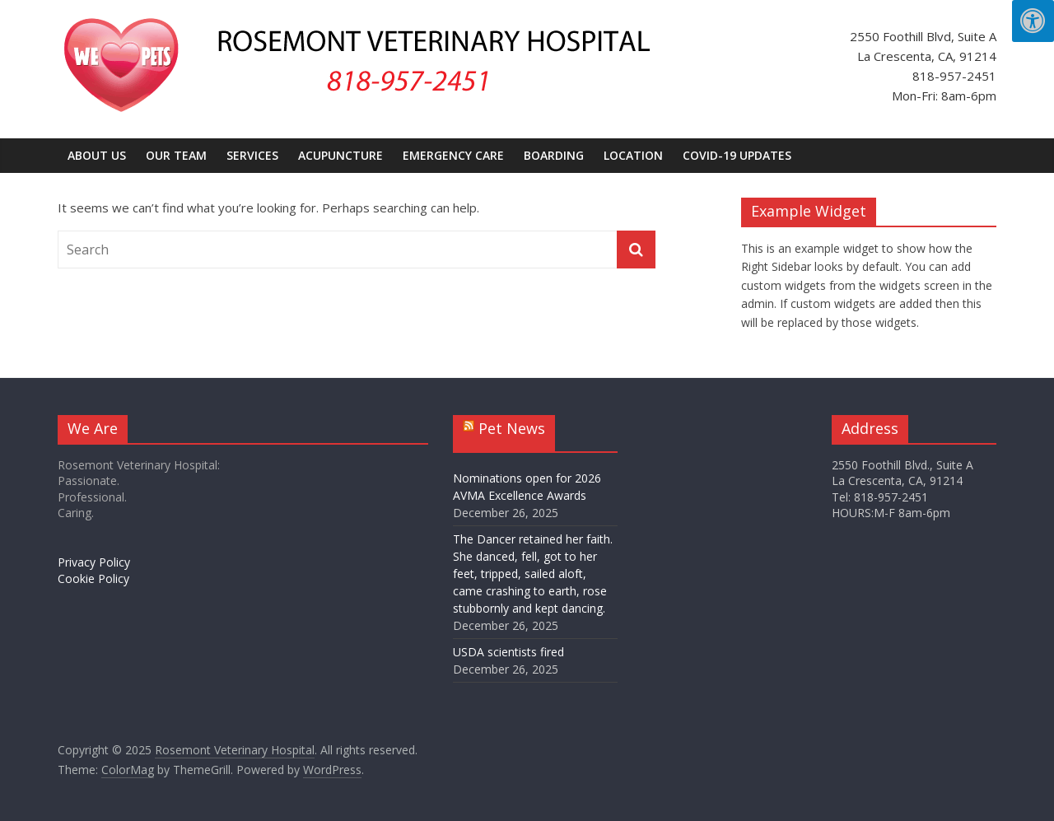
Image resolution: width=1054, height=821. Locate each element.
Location (633, 155)
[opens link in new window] (332, 770)
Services (252, 155)
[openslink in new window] (127, 770)
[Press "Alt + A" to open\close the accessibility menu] (1033, 21)
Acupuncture (340, 155)
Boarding (554, 155)
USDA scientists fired (508, 652)
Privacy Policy (94, 562)
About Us (97, 155)
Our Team (176, 155)
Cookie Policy (93, 578)
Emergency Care (453, 155)
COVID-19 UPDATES (737, 155)
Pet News (511, 428)
